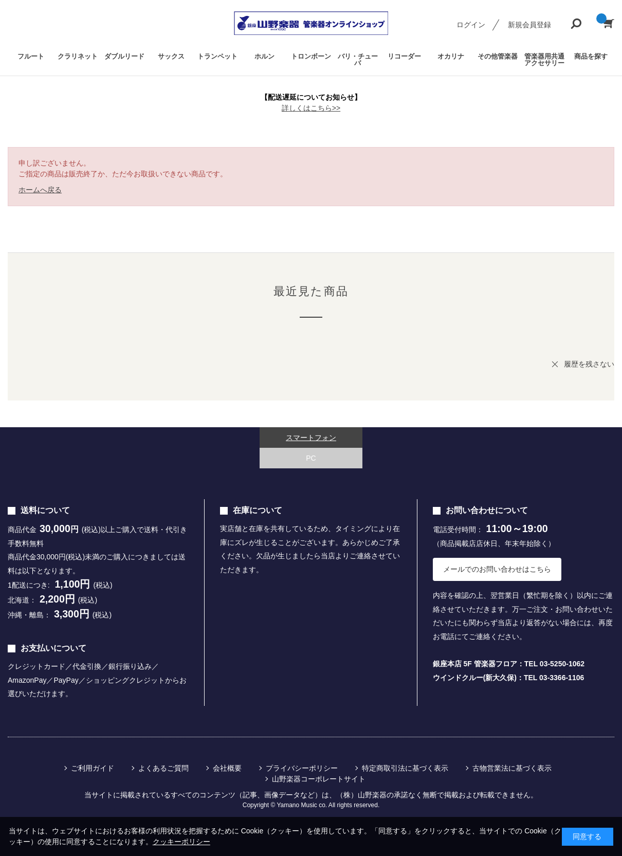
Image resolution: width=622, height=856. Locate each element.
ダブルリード (124, 56)
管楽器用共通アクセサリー (544, 59)
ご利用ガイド (92, 768)
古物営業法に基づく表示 (512, 768)
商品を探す (591, 56)
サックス (171, 56)
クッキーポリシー (181, 841)
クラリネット (78, 56)
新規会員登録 (529, 25)
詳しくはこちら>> (311, 108)
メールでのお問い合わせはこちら (497, 569)
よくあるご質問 (163, 768)
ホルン (264, 56)
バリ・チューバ (358, 59)
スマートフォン (311, 437)
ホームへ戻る (40, 190)
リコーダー (404, 56)
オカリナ (450, 56)
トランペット (217, 56)
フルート (30, 56)
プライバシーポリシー (302, 768)
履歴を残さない (589, 364)
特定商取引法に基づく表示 (405, 768)
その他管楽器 (498, 56)
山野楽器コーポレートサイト (318, 779)
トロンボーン (311, 56)
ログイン (470, 25)
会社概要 (227, 768)
